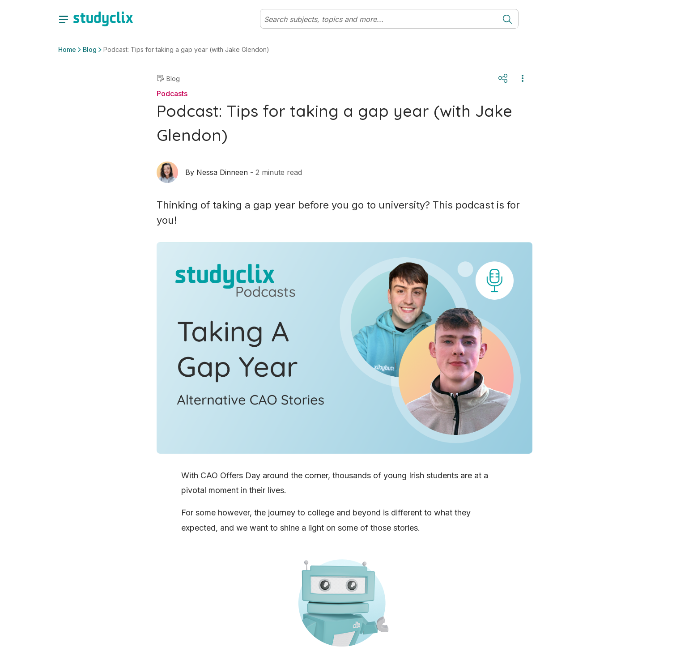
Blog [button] (90, 49)
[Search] (378, 19)
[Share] (503, 78)
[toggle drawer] (63, 19)
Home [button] (67, 49)
